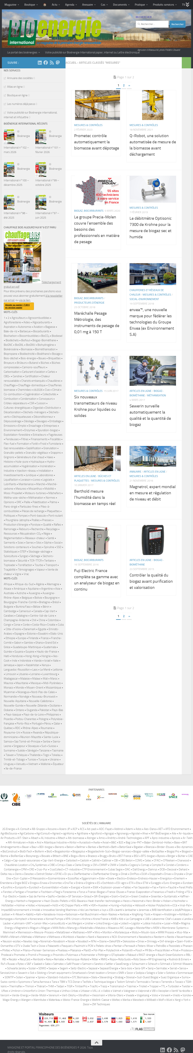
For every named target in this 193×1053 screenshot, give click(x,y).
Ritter (95, 959)
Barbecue (25, 331)
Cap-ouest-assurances (26, 860)
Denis (18, 874)
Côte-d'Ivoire (13, 629)
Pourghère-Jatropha (17, 520)
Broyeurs (9, 362)
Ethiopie (10, 638)
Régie (46, 533)
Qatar (57, 723)
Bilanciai (150, 847)
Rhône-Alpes (30, 728)
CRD (31, 869)
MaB (176, 923)
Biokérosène (11, 349)
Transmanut (117, 986)
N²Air (94, 941)
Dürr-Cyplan (20, 878)
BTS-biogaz (148, 856)
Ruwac (11, 964)
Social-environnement (144, 308)
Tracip (103, 986)
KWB (113, 919)
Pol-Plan (98, 950)
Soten (19, 977)
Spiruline (49, 547)
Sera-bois (126, 968)
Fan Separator (141, 887)
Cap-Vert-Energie (52, 860)
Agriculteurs (19, 318)
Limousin (11, 674)
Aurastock (85, 842)
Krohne (86, 919)
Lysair (167, 923)
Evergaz (75, 887)
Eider (102, 878)
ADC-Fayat (105, 829)
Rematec (59, 959)
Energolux (166, 878)
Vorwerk (166, 995)
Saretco (98, 964)
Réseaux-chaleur (35, 538)
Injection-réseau (26, 470)
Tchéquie (21, 755)
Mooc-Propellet (13, 493)
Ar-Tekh (187, 838)
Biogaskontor (62, 851)
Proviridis (58, 955)
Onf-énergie (166, 941)
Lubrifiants (10, 484)
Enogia (34, 883)
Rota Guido (124, 959)
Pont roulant (55, 515)
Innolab (36, 910)
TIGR (69, 986)
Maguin (34, 928)
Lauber (7, 923)
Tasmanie (57, 750)
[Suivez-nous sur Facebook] (45, 62)
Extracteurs (39, 434)
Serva (182, 968)
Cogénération (32, 394)
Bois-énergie (28, 358)
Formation (23, 443)
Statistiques (11, 551)
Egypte (42, 629)
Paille (27, 502)
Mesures (21, 488)
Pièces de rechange (33, 511)
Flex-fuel (9, 443)
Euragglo (156, 883)
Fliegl (57, 892)
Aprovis (175, 838)
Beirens (59, 847)
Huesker (103, 905)
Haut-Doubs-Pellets (56, 901)
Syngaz (23, 556)
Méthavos (54, 937)
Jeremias (144, 910)
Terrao (155, 982)
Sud (43, 746)
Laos (35, 669)
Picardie (8, 719)
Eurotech (34, 887)
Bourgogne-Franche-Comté (20, 602)
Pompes (23, 515)
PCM (90, 946)
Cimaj (60, 865)
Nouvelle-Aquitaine (15, 701)
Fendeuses (12, 439)
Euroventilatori (50, 887)
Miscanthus (35, 488)
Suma (185, 977)
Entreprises (50, 425)
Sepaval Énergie (109, 968)
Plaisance (75, 950)
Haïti (6, 656)
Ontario (20, 710)
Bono (82, 856)
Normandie (10, 696)
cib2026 (37, 389)
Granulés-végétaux (37, 452)
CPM (24, 869)
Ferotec (7, 892)
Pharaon (187, 946)
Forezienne (69, 892)
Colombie (53, 620)
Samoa (8, 741)
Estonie (31, 633)
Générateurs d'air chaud (30, 457)
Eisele (110, 878)
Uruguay (9, 764)
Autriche (21, 593)
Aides (26, 322)
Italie (56, 660)
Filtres (24, 439)
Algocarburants (41, 322)
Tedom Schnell (125, 982)
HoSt (55, 905)
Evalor (65, 887)
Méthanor (40, 937)
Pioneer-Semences (43, 950)
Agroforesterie (12, 322)
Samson (87, 964)
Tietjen (60, 986)
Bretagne (44, 602)
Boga (74, 856)
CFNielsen (169, 860)
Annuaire (87, 4)
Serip (151, 968)
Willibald (151, 999)
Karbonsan (71, 914)
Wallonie (46, 764)
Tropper (154, 986)
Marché (40, 484)
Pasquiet (66, 946)
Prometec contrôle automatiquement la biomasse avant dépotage (96, 151)
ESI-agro (121, 883)
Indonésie (25, 660)
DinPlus (134, 874)
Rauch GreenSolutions (170, 955)
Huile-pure (21, 461)
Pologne (43, 719)
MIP (89, 932)
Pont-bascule (38, 515)
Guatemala (49, 647)
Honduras (17, 656)
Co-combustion (13, 394)
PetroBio (161, 946)
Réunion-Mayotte (30, 737)
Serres (30, 542)
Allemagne (53, 584)
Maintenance (26, 484)
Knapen (157, 914)
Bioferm (39, 851)
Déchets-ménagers (34, 412)
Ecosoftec (73, 878)
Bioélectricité (27, 353)
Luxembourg (49, 674)
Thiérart (41, 986)
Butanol (33, 362)
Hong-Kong (32, 656)
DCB (162, 869)
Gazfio (51, 896)
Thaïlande (35, 755)
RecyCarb (25, 959)
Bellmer (81, 847)
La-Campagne (134, 919)
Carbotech (72, 860)
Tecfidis (86, 982)
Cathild (96, 860)
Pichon (16, 950)
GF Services (75, 896)
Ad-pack (92, 829)
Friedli (170, 892)
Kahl (38, 914)
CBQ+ (7, 376)
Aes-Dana (150, 829)
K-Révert (18, 914)
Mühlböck (68, 937)
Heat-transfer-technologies (104, 901)
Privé (176, 950)
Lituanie (23, 674)
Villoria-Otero (115, 995)
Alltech (61, 838)
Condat (170, 865)
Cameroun (25, 611)
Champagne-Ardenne (16, 620)
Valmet (117, 991)
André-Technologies (130, 838)
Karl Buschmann (89, 914)
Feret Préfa (185, 887)
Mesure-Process (44, 932)
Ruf (3, 964)
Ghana (39, 642)
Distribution (52, 407)
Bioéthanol (43, 353)
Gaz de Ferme (37, 896)
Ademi (129, 829)
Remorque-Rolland (78, 959)
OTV (17, 946)
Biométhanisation (45, 349)
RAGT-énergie (147, 955)
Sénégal (32, 750)
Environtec (56, 883)
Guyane (29, 651)
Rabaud (131, 955)
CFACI (157, 860)
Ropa (113, 959)
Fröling (180, 892)
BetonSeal (125, 847)
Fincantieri (32, 892)
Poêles (36, 520)
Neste (170, 937)
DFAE (58, 874)
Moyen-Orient (34, 687)
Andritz (111, 838)
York (186, 999)
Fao (154, 887)
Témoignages (26, 569)
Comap (145, 865)
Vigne (18, 574)
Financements (39, 439)
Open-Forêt (184, 941)
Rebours (24, 529)
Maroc (53, 678)
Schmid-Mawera (182, 964)
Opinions (9, 502)
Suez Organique (170, 977)
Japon (20, 665)
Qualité (47, 524)
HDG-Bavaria (78, 901)
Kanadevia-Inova (53, 914)
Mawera (113, 928)
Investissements (13, 475)
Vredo (176, 995)
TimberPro (81, 986)
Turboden (173, 986)
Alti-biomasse (76, 838)
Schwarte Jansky (16, 968)
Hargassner (35, 901)
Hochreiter (179, 901)
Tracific (94, 986)
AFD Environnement (177, 829)
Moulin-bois (148, 932)
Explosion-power (111, 887)
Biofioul (25, 340)
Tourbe (39, 565)
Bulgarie (8, 606)
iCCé (174, 905)
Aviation (38, 327)
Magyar (45, 928)
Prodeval (6, 955)
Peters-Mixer (146, 946)
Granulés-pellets (13, 452)
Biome (4, 856)
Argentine (47, 588)
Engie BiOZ (21, 883)
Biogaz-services (121, 851)
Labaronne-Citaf (161, 919)
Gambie (28, 642)
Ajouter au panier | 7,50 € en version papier (17, 306)
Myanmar (9, 692)
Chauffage (10, 385)
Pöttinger (103, 955)
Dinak (124, 874)
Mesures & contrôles (88, 134)
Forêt (34, 443)
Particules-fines (29, 506)
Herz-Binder (153, 901)
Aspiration (10, 327)
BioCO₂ (45, 336)
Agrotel (135, 833)
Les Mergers (75, 923)
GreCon (124, 896)
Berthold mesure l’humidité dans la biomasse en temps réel (95, 506)
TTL (163, 986)
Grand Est (50, 642)
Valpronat (143, 991)
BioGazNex (158, 851)
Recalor (13, 959)
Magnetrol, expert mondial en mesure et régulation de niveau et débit (153, 502)
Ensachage (35, 425)
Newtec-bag (30, 941)
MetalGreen (63, 932)
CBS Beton (126, 860)
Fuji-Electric (10, 896)
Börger (171, 856)
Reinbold (38, 959)
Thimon (29, 986)
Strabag (119, 977)
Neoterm (159, 937)
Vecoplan (163, 991)
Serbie (46, 741)
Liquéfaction (11, 479)
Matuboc (100, 928)
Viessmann (98, 995)
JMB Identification (162, 910)
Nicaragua (23, 692)
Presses (47, 520)
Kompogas (6, 919)
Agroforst (96, 833)
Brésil (55, 602)
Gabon (18, 642)
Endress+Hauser (148, 878)
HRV (85, 905)
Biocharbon (10, 336)
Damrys (152, 869)
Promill (32, 955)
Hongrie (46, 656)
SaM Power (73, 964)
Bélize (36, 606)
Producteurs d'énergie (89, 312)
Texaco (179, 982)
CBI (116, 860)
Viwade (130, 995)
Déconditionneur (43, 416)
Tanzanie (44, 750)
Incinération (47, 466)
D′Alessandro (38, 878)
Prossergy (45, 955)
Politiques (9, 515)
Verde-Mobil (38, 995)
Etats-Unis (56, 633)
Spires (41, 977)
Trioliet (143, 986)
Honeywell (43, 905)
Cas (103, 4)
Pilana (26, 950)
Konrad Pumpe (54, 919)
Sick (32, 973)
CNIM (113, 865)
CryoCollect (56, 869)
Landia (187, 919)
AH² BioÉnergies (160, 833)
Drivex (168, 874)
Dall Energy (139, 869)
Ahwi (145, 833)
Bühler (182, 856)
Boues (42, 358)
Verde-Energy (20, 995)
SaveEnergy (122, 964)
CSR (31, 403)
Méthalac (26, 937)
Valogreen (130, 991)
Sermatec (161, 968)
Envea (43, 883)
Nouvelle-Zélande (36, 705)
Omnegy (152, 941)
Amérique (19, 588)
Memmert (9, 932)
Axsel (105, 842)
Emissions (10, 425)
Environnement (13, 430)
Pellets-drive (103, 946)
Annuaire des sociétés (20, 78)
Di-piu (68, 874)
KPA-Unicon (73, 919)
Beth (114, 847)
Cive (47, 389)
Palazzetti (53, 946)
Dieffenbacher (82, 874)
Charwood (183, 860)
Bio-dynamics (185, 847)
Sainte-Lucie (51, 737)
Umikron (16, 991)
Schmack (165, 964)
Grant (114, 896)
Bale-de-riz (10, 331)
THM (51, 986)
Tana (54, 982)
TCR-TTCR (36, 560)
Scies (21, 542)
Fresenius (158, 892)
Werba (126, 999)
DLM (144, 874)
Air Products (8, 838)
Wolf (161, 999)
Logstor (135, 923)
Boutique (29, 4)
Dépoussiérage (13, 421)
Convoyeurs (46, 398)
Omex (141, 941)
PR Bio (149, 950)
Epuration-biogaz (48, 430)
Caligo (7, 860)
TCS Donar (74, 982)
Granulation (50, 448)
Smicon (111, 973)
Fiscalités (55, 439)
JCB (111, 910)
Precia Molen (162, 950)
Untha (65, 991)
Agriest (56, 833)
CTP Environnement (94, 869)
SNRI (121, 973)
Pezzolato (174, 946)
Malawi (36, 678)
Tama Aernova (40, 982)
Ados (139, 829)
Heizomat (138, 901)
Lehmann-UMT (22, 923)
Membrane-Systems (174, 928)
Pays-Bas (57, 710)
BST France (124, 856)
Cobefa (123, 865)
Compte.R (157, 865)
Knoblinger (170, 914)
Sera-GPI (140, 968)
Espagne (19, 633)
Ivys (104, 910)
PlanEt (87, 950)
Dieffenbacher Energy (105, 874)
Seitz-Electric (78, 968)
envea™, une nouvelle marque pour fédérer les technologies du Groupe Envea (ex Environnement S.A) (152, 331)
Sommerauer (185, 973)
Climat (56, 389)
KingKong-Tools (141, 914)
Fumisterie (55, 443)
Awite (96, 842)
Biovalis (45, 856)
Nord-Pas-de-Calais (43, 692)
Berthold (104, 847)
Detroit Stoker (44, 874)
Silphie (48, 542)
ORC (19, 502)
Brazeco (92, 856)
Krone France (100, 919)
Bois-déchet (11, 358)
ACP (74, 829)
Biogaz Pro (173, 851)
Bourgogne (51, 597)
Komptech (21, 919)
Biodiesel (57, 336)
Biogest (186, 851)
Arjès (31, 842)
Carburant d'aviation (33, 371)
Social (57, 542)
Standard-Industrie (58, 977)
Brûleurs (22, 362)
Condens (181, 865)
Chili (34, 620)
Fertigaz (19, 892)
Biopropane (10, 353)
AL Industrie (48, 838)
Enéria (79, 883)
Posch (138, 950)
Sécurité (22, 560)
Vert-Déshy (69, 995)
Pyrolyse (36, 524)
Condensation (28, 398)
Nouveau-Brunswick (44, 696)
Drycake (178, 874)
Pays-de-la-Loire (34, 714)
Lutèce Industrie (152, 923)
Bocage (56, 353)
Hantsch (21, 901)
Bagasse (50, 327)
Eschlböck (108, 883)
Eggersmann (89, 878)
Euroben (188, 883)
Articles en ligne (140, 400)
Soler (161, 973)
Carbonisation (12, 371)
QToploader (118, 955)
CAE (190, 856)
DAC (127, 869)
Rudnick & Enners (179, 959)
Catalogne (22, 615)
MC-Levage (127, 928)
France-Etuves (115, 892)
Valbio (106, 991)
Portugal (37, 723)
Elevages (42, 421)
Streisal (130, 977)
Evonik (86, 887)
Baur (34, 847)
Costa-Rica (38, 624)
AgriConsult (43, 833)
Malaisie (25, 678)
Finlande (33, 638)
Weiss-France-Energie (76, 999)
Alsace (7, 588)
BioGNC (8, 345)
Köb (121, 919)
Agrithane (82, 833)
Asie (57, 588)
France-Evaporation (138, 892)
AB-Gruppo (38, 829)
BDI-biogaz (46, 847)
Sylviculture (10, 556)
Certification (32, 376)
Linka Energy (103, 923)
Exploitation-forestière (17, 434)
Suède (21, 750)
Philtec (6, 950)
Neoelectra (145, 937)
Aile (174, 833)
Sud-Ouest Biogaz (147, 977)
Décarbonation (12, 412)
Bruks (112, 856)
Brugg (103, 856)
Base (177, 842)
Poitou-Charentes (25, 719)
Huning (114, 905)
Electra (121, 878)
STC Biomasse (80, 977)
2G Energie (8, 829)
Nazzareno (103, 937)
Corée (26, 624)
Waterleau (54, 999)
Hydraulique (38, 461)
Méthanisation (156, 404)
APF (147, 838)
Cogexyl (134, 865)
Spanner (30, 977)
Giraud (88, 896)
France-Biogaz (96, 892)
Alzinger (91, 838)
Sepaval (92, 968)
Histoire (8, 461)
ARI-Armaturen (17, 842)
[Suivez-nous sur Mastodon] (57, 62)
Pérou (47, 723)
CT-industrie (72, 869)
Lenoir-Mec (41, 923)
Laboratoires (46, 475)
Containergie (11, 869)
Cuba (61, 624)
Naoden (81, 937)
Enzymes (29, 430)
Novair (71, 941)
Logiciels (47, 479)
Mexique (36, 683)
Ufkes (4, 991)
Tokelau (56, 755)
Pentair (117, 946)
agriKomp (68, 833)
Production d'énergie (16, 524)
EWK (95, 887)
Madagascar (11, 678)
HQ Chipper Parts (70, 905)
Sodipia (140, 973)
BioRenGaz (17, 856)
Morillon (107, 932)
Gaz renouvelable (14, 448)
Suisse (52, 746)
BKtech (57, 856)
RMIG (104, 959)
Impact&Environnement (15, 910)
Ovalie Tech (29, 946)
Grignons (9, 457)
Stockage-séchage (39, 551)
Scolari (32, 968)
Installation (44, 470)
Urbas (74, 991)
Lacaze (177, 919)
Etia (138, 883)
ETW (145, 883)
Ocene (103, 941)
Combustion (11, 398)
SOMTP (9, 977)
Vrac (26, 574)
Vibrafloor (84, 995)
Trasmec (131, 986)
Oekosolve (129, 941)
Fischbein (46, 892)
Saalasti (38, 964)
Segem (64, 968)
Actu (54, 4)
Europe (22, 638)
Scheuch (153, 964)
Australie (9, 593)
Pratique (140, 4)
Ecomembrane (56, 878)
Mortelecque (121, 932)
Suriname (9, 750)
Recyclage (52, 529)
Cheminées (24, 389)
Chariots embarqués (33, 380)
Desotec (29, 874)
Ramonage (10, 529)
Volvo (155, 995)
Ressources (10, 533)
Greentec (156, 896)
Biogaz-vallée (141, 851)
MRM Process (166, 932)
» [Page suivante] (129, 94)
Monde (20, 687)
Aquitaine (33, 588)
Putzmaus (72, 955)
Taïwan (10, 755)
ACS (82, 829)
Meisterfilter (143, 928)
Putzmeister (88, 955)
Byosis (161, 856)
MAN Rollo (58, 928)
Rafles (57, 524)
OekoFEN (114, 941)
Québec (8, 728)
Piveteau (62, 950)
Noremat (45, 941)
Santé (50, 538)
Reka (48, 959)
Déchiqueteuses (21, 416)
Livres (36, 479)
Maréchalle (86, 928)
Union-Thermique (48, 991)
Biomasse (27, 349)
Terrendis (166, 982)
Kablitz (30, 914)
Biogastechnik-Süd (99, 851)
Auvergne (34, 593)
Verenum (54, 995)
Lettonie (58, 669)
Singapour (19, 746)
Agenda (69, 4)
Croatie (51, 624)
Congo (7, 624)
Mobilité (49, 488)
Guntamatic (170, 896)
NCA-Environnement (124, 937)
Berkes (92, 847)
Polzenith (127, 950)
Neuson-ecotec (12, 941)
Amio (102, 838)
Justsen (6, 914)
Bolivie (38, 597)
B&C (113, 842)
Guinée (8, 651)
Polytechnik (112, 950)
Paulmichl (79, 946)
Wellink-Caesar (101, 999)
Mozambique (53, 687)
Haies (50, 457)
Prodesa (186, 950)
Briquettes (54, 358)
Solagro (150, 973)
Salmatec (58, 964)
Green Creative (139, 896)
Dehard (183, 869)
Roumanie (47, 728)
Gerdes (61, 896)
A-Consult (23, 829)
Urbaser (85, 991)
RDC (17, 728)
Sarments (9, 542)
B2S (121, 842)
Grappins (56, 452)
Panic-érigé (10, 506)
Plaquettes (53, 511)
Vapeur (41, 569)
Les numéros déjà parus (21, 104)
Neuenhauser (184, 937)
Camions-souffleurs (33, 367)
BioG (49, 851)
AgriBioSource (9, 833)
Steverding (105, 977)
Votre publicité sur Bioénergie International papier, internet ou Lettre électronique (92, 52)
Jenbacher (130, 910)
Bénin (46, 606)
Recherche (37, 529)
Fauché (172, 887)
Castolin (84, 860)
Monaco (8, 687)
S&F (28, 964)
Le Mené (45, 669)
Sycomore (24, 982)
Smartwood (79, 973)
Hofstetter (7, 905)
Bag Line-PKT (134, 842)
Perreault (129, 946)
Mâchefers (54, 493)
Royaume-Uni (12, 732)
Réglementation (13, 538)
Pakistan (44, 710)
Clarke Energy (82, 865)
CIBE (52, 865)
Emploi (22, 425)
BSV (136, 856)
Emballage (55, 421)
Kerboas (124, 914)
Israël (47, 660)
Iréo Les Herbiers (89, 910)
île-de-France (14, 768)
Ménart (14, 937)
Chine (42, 620)
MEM (156, 928)
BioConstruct (9, 851)
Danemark (29, 629)
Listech (125, 923)
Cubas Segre (115, 869)
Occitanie (54, 705)
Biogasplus (78, 851)
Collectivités (49, 394)
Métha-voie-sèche (15, 497)
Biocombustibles (29, 336)
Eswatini (43, 633)
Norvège (24, 696)
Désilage (29, 421)
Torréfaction (25, 565)
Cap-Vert (49, 611)
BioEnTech (26, 851)
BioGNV (30, 345)
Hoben (167, 901)
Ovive (42, 946)
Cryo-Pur (42, 869)
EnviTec (68, 883)
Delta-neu (7, 874)
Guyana (18, 651)
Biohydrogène (45, 345)
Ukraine (54, 759)
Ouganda (32, 710)
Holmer (20, 905)
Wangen (26, 999)
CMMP (103, 865)
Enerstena (6, 883)
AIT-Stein (22, 838)
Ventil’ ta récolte (180, 991)
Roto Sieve (139, 959)
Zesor (86, 1004)
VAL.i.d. (96, 991)
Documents (120, 4)
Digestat (38, 407)
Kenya (45, 665)
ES (98, 883)
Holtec (31, 905)
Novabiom (59, 941)
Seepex (52, 968)
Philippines (52, 714)
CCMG (138, 860)
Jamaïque (9, 665)
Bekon (70, 847)
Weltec (116, 999)
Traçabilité (10, 569)
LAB (147, 919)
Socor (130, 973)
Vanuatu (21, 764)
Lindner (89, 923)
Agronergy (122, 833)
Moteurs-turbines (35, 493)
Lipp (115, 923)
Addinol (118, 829)
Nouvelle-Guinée (14, 705)
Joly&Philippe (182, 910)
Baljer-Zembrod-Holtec (158, 842)
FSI (188, 892)
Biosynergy (32, 856)
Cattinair (107, 860)
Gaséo (22, 896)
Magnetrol (21, 928)
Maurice (8, 683)
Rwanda (37, 732)
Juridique (31, 475)
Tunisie (32, 759)
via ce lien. (25, 300)
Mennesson (25, 932)
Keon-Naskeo (109, 914)
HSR (93, 905)
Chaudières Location (16, 865)
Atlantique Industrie (55, 842)
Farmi (162, 887)
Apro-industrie (160, 838)
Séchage (35, 556)
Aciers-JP (64, 829)
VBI (154, 991)
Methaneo (79, 932)
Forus (82, 892)
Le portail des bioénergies (22, 52)
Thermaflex (16, 986)
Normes (50, 497)
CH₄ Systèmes (38, 865)
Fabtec (127, 887)
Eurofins (8, 887)
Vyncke (187, 995)
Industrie (9, 470)
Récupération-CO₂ (30, 533)
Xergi (178, 999)
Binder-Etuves (165, 847)
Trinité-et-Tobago (14, 759)
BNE (65, 856)
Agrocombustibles (38, 318)
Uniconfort (29, 991)
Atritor (73, 842)
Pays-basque (13, 714)
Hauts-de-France (47, 651)
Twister (186, 986)
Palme (53, 502)
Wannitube (39, 999)
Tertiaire (49, 560)
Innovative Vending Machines (60, 910)
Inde (14, 660)
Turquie (42, 759)
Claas (69, 865)
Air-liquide (185, 833)
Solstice (170, 973)
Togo (46, 755)
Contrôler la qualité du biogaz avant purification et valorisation (151, 590)
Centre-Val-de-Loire (42, 615)
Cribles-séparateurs (15, 403)
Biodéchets (12, 340)
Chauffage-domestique (32, 385)
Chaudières (53, 380)
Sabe (48, 964)
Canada (38, 611)
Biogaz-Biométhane (44, 340)
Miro (97, 932)
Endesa (131, 878)
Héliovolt (140, 905)
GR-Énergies (101, 896)
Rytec (20, 964)
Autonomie (24, 327)
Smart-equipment (59, 973)
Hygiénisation (29, 466)
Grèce (7, 647)
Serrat (173, 968)
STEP (23, 551)
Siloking (41, 973)
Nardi (91, 937)
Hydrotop (126, 905)
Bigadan (138, 847)
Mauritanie (22, 683)
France (45, 638)
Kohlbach (184, 914)
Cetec (148, 860)
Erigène (90, 883)
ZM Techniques (101, 1004)
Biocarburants (41, 331)
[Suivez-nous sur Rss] (51, 62)
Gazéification (33, 448)
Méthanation (35, 497)
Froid (43, 443)
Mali (45, 678)
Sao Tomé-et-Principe (27, 741)
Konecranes (36, 919)
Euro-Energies (171, 883)
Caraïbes (9, 615)
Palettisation (40, 502)
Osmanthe (7, 946)
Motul (135, 932)
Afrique (8, 584)
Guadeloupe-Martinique (27, 647)
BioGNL (19, 345)
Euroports (21, 887)
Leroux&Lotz (57, 923)
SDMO (42, 968)
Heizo (126, 901)
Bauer (25, 847)
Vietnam (33, 764)
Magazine (10, 4)
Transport (51, 565)
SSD (59, 547)
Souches (37, 547)
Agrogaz (109, 833)
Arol (39, 842)
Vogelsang (143, 995)
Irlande (38, 660)
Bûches (45, 362)
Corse (17, 624)
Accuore (52, 829)
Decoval (171, 869)
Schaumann (138, 964)
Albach (35, 838)
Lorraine (35, 674)
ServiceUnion (8, 973)
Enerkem (179, 878)
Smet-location (96, 973)
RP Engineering (157, 959)
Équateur (58, 764)
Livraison (25, 479)
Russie (27, 732)
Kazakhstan (32, 665)
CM (95, 865)
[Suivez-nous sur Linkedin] (39, 62)
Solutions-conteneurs (16, 547)
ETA (131, 883)
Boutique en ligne (17, 95)
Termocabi (142, 982)
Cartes (51, 371)
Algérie (40, 584)
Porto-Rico (23, 723)
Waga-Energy (11, 999)
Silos (39, 542)
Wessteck (138, 999)
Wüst (169, 999)
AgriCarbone (26, 833)
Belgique (27, 597)
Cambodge (10, 611)
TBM (62, 982)
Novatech (83, 941)
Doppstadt (155, 874)
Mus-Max (182, 932)
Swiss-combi (8, 982)
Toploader (10, 565)
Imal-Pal (185, 905)
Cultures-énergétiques (17, 407)
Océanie (8, 710)
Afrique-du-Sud (24, 584)
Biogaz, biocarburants (89, 220)
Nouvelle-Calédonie (40, 701)
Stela (94, 977)
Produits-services (163, 4)
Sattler (109, 964)
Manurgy (72, 928)
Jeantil (118, 910)
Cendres (17, 376)
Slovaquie (33, 746)
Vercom (5, 995)
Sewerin (23, 973)
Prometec (19, 955)
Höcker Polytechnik (159, 905)
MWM (4, 937)
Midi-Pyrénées (52, 683)
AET (160, 829)
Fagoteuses (55, 434)
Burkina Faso (23, 606)
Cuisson (41, 403)
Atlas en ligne (15, 86)
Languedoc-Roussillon (17, 669)
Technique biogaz (104, 982)
